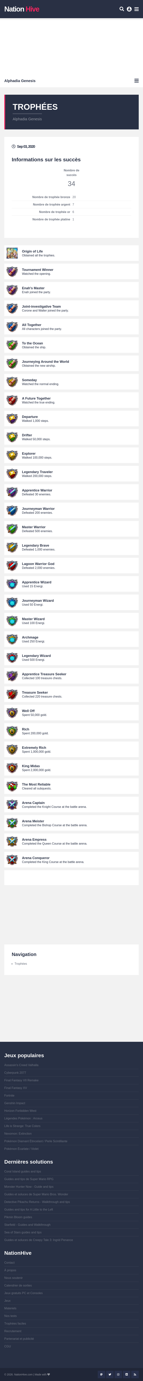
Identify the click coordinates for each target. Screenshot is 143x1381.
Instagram (118, 1374)
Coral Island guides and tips (22, 1171)
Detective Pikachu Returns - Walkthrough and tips (37, 1202)
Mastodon (101, 1374)
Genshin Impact (14, 1103)
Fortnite (9, 1095)
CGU (7, 1346)
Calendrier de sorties (18, 1285)
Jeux (7, 1300)
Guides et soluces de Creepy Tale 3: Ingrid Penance (38, 1240)
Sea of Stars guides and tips (23, 1232)
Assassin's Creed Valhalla (21, 1065)
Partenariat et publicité (19, 1338)
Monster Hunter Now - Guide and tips (28, 1186)
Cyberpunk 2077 (15, 1072)
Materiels (10, 1308)
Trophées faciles (15, 1323)
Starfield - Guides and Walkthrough (27, 1224)
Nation (21, 9)
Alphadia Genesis (27, 119)
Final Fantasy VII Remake (21, 1080)
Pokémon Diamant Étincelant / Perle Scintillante (35, 1141)
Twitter (110, 1374)
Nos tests (10, 1316)
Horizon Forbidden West (20, 1110)
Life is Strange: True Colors (22, 1126)
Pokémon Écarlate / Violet (21, 1148)
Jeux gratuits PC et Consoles (23, 1293)
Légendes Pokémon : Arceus (23, 1118)
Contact (9, 1262)
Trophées (21, 963)
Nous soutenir (13, 1277)
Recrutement (12, 1331)
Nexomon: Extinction (18, 1133)
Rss (135, 1374)
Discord (126, 1374)
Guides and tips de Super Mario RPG (28, 1179)
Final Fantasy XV (15, 1088)
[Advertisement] (71, 46)
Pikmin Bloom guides (18, 1217)
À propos (10, 1270)
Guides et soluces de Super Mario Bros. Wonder (36, 1194)
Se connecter (130, 10)
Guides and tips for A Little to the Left (28, 1209)
